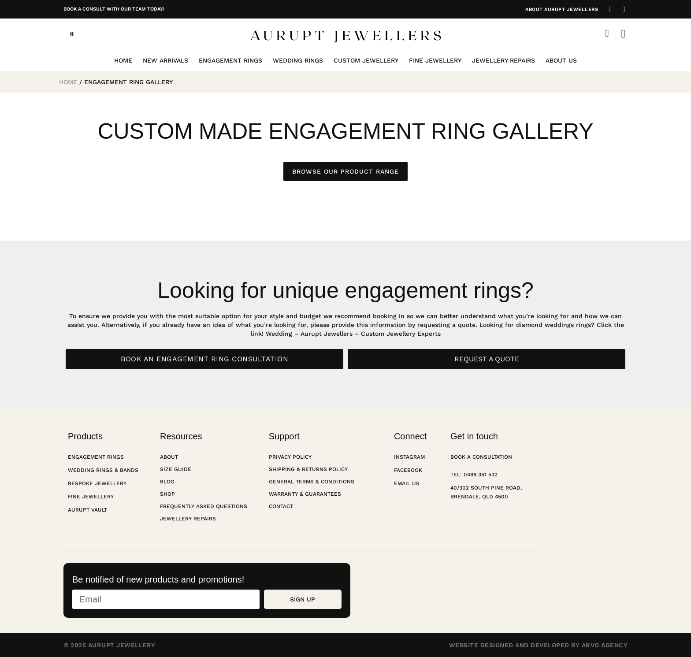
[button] (71, 34)
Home (123, 60)
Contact (281, 506)
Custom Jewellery (366, 60)
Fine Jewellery (435, 60)
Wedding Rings (298, 60)
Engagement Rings (230, 60)
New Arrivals (165, 60)
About (169, 457)
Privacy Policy (290, 457)
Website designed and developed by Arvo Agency (538, 645)
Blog (167, 482)
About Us (561, 60)
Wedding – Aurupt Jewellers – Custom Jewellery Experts (353, 333)
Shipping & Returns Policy (308, 469)
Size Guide (175, 469)
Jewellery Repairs (503, 60)
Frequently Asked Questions (203, 506)
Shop (167, 494)
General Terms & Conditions (311, 482)
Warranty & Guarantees (305, 494)
